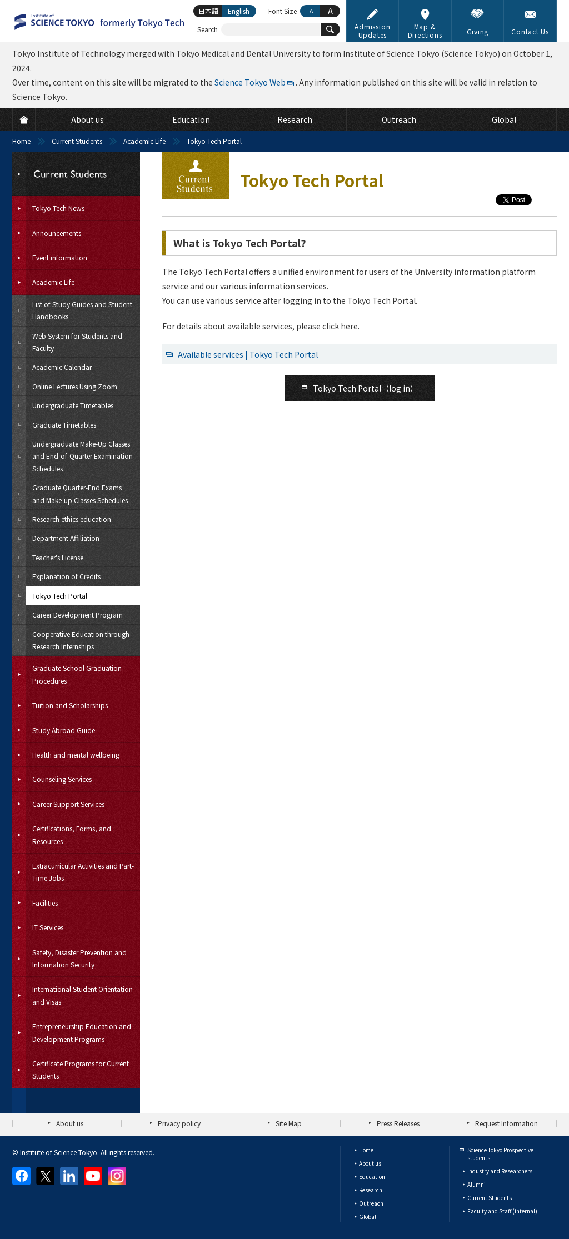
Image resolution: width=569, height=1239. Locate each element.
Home (21, 141)
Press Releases (398, 1123)
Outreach (371, 1203)
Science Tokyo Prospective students (500, 1154)
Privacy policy (179, 1123)
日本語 (208, 11)
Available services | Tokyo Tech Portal (248, 354)
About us (69, 1123)
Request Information (506, 1123)
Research (370, 1190)
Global (367, 1216)
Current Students (77, 141)
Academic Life (144, 141)
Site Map (289, 1123)
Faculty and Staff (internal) (502, 1211)
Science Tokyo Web (250, 82)
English (238, 11)
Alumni (476, 1184)
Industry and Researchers (499, 1171)
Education (372, 1176)
